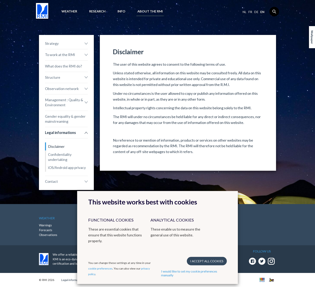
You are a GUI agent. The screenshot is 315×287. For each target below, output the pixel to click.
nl (244, 12)
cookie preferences (100, 268)
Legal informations (60, 132)
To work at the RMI (60, 54)
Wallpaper (312, 37)
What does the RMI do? (63, 66)
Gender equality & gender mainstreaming (65, 119)
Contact (51, 181)
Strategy (52, 43)
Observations (48, 235)
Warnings (45, 225)
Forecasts (45, 230)
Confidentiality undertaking (60, 157)
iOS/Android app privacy (67, 167)
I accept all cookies (206, 261)
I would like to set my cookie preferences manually (189, 273)
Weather (69, 11)
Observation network (62, 88)
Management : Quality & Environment (64, 102)
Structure (52, 77)
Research (97, 11)
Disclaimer (56, 146)
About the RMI (150, 11)
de (256, 12)
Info (121, 11)
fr (250, 12)
